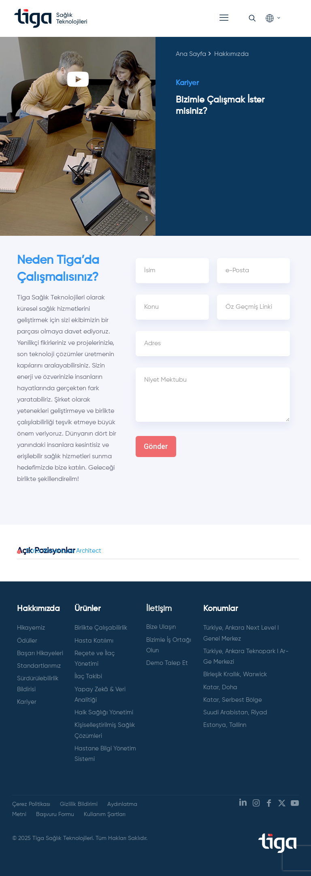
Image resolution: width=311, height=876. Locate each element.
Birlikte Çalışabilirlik (101, 628)
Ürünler (88, 609)
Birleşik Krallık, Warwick (235, 674)
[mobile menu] (224, 18)
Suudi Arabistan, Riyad (235, 712)
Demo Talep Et (167, 663)
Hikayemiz (31, 628)
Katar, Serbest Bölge (232, 700)
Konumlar (220, 609)
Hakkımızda (38, 609)
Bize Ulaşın (161, 627)
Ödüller (27, 641)
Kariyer (26, 702)
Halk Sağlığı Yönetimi (104, 712)
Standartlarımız (39, 666)
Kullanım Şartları (105, 814)
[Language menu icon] (273, 18)
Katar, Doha (220, 687)
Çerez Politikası (31, 804)
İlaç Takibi (88, 676)
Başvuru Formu (55, 814)
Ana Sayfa (191, 54)
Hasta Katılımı (94, 641)
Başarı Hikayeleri (40, 653)
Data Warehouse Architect (63, 551)
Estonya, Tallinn (224, 725)
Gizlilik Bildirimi (79, 804)
